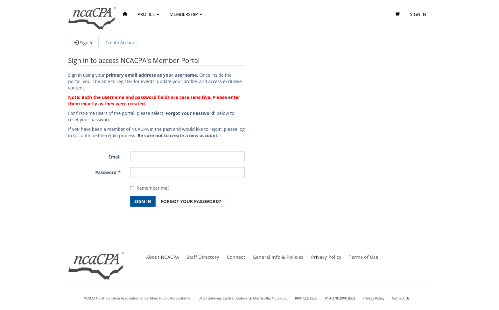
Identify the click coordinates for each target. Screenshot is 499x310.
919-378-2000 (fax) (340, 298)
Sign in (418, 14)
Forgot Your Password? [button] (191, 201)
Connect (236, 257)
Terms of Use (363, 257)
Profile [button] (148, 14)
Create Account (121, 42)
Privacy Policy (326, 257)
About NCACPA (162, 257)
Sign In (84, 42)
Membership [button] (186, 14)
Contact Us (401, 298)
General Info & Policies (278, 257)
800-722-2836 (306, 298)
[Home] (125, 14)
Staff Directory (203, 257)
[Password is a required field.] (187, 172)
